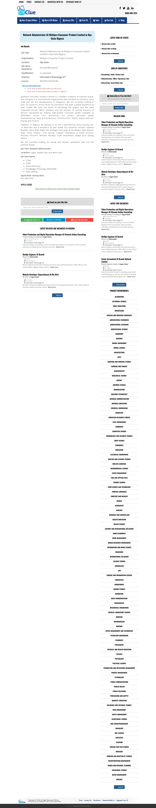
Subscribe (57, 211)
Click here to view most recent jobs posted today (57, 188)
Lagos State (47, 237)
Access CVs (68, 20)
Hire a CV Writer (50, 20)
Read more (60, 247)
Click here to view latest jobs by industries (44, 88)
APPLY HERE (26, 184)
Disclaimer (97, 800)
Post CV (83, 20)
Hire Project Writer (28, 20)
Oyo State (44, 62)
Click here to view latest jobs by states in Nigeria (46, 91)
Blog (121, 20)
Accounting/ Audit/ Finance (113, 270)
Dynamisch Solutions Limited (82, 806)
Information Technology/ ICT (53, 77)
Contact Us (39, 1)
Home (21, 1)
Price (29, 1)
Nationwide (34, 257)
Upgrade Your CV (73, 1)
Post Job (109, 20)
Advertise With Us (55, 1)
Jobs (96, 20)
